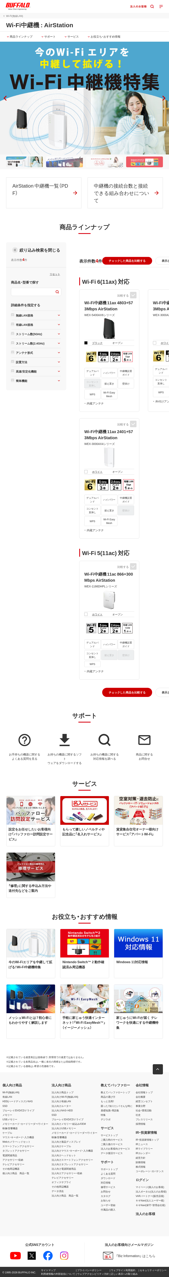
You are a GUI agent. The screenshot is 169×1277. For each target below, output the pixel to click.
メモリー (7, 1115)
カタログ (105, 1196)
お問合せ (105, 1191)
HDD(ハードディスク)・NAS (17, 1101)
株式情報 (140, 1166)
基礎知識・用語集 (110, 1110)
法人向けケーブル (61, 1146)
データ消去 (58, 1191)
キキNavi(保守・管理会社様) (150, 1205)
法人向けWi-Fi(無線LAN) (65, 1097)
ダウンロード (108, 1178)
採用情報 (140, 1124)
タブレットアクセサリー (15, 1151)
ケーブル (7, 1133)
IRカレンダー (143, 1153)
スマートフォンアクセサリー (18, 1146)
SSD (5, 1106)
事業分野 (140, 1106)
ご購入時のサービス (112, 1139)
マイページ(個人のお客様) (150, 1187)
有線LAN (7, 1097)
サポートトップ (109, 1169)
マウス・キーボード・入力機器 (18, 1137)
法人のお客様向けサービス (115, 1148)
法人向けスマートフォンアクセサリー (72, 1160)
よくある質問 (108, 1173)
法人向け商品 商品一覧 (65, 1195)
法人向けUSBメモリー (64, 1128)
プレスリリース (144, 1119)
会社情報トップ (144, 1092)
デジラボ (105, 1119)
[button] (164, 98)
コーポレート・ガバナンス (150, 1171)
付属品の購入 (108, 1209)
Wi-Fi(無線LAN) (10, 1092)
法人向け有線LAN (61, 1101)
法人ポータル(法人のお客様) (151, 1191)
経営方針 (140, 1158)
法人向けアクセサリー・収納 (67, 1173)
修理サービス (108, 1187)
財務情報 (140, 1162)
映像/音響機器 (10, 1128)
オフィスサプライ (61, 1182)
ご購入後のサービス (112, 1144)
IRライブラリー (144, 1148)
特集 (103, 1115)
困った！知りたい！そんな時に (116, 1106)
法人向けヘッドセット (64, 1155)
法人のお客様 (145, 1213)
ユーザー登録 (108, 1205)
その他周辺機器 (11, 1168)
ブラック (97, 343)
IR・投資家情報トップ (147, 1139)
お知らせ (105, 1200)
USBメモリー (9, 1119)
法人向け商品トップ (63, 1092)
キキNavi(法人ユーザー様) (150, 1200)
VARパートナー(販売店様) (150, 1196)
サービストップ (109, 1135)
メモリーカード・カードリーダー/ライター (25, 1124)
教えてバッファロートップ (115, 1092)
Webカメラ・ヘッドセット (16, 1141)
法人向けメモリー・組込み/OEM (69, 1124)
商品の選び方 (108, 1097)
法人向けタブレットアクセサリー (70, 1164)
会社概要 (140, 1097)
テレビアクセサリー (13, 1164)
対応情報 (105, 1182)
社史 (138, 1115)
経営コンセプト (144, 1101)
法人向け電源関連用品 (64, 1168)
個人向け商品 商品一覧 (15, 1173)
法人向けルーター (61, 1106)
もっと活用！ (107, 1101)
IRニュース (142, 1144)
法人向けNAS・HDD (62, 1110)
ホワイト (97, 472)
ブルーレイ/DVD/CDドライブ (18, 1110)
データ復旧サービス (112, 1153)
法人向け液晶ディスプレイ (66, 1141)
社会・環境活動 (144, 1110)
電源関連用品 (9, 1155)
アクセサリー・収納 (12, 1160)
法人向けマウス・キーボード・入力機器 (72, 1151)
